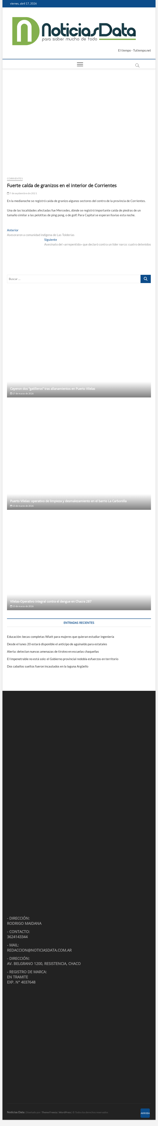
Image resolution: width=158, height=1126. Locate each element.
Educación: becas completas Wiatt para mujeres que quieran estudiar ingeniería (60, 636)
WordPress (65, 1112)
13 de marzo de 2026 (22, 505)
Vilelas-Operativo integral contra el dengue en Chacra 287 (51, 601)
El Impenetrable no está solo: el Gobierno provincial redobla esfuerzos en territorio (62, 659)
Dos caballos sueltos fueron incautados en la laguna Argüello (47, 666)
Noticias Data (15, 1112)
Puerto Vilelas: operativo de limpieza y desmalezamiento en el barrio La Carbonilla (68, 501)
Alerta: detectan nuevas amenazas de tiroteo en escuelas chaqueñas (53, 651)
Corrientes (15, 178)
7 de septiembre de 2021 (22, 193)
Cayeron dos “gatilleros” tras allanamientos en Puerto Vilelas (52, 389)
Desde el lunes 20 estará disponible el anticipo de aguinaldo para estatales (57, 644)
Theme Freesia (49, 1112)
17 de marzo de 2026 (22, 393)
